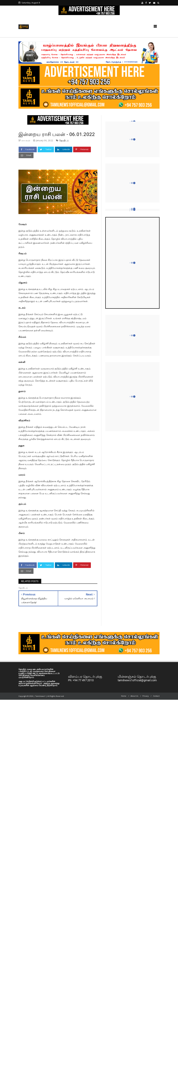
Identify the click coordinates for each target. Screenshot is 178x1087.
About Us (134, 696)
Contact (156, 696)
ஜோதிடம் (64, 140)
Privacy (145, 696)
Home (123, 696)
